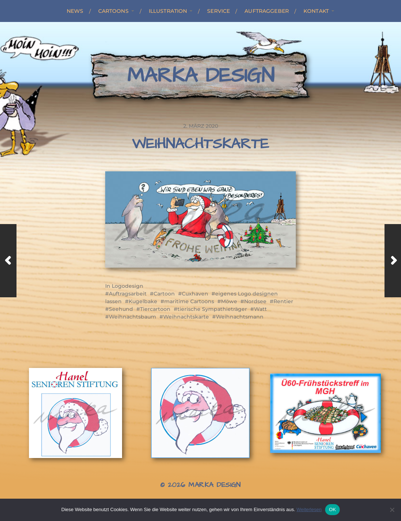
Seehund (121, 309)
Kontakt (316, 11)
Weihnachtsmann (240, 316)
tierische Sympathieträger (212, 309)
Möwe (229, 301)
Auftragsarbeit (128, 293)
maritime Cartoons (189, 301)
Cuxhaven (195, 293)
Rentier (283, 301)
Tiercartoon (155, 309)
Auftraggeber (266, 11)
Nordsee (255, 301)
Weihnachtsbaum (132, 316)
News (75, 11)
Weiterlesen (309, 509)
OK (332, 509)
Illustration (168, 11)
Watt (260, 309)
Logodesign (127, 286)
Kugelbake (143, 301)
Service (218, 11)
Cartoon (164, 293)
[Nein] (392, 509)
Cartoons (113, 11)
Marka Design (200, 76)
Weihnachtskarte (186, 316)
